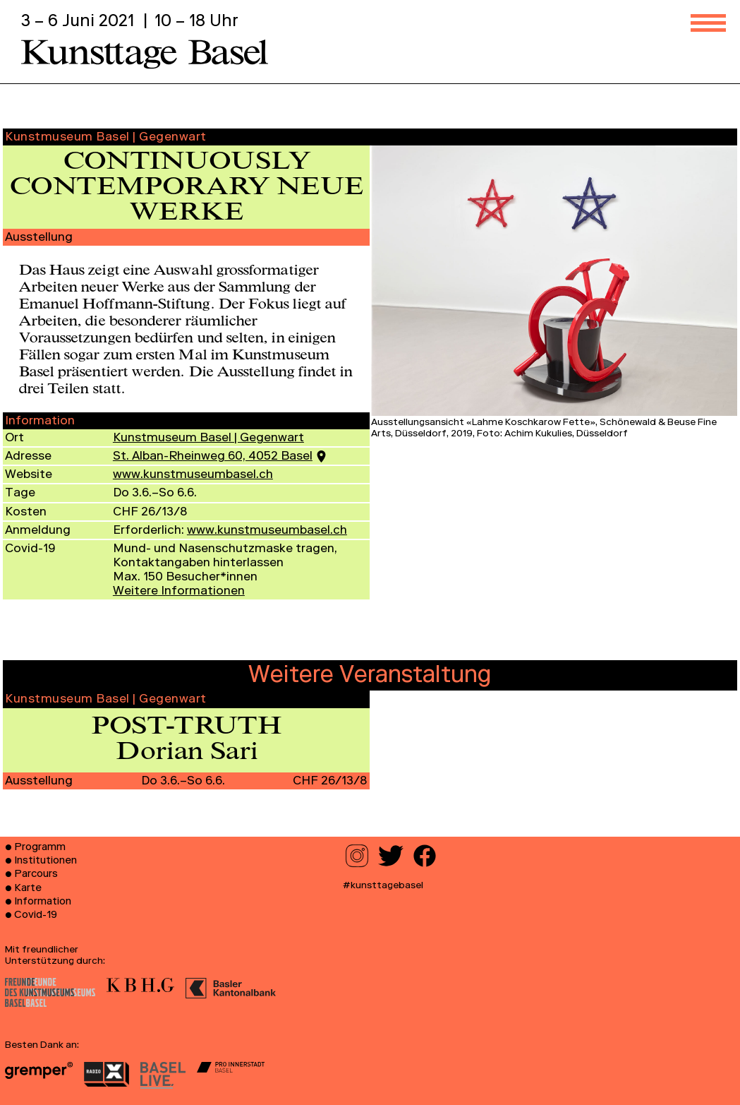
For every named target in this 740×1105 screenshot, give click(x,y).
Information (42, 902)
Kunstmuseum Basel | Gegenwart (208, 439)
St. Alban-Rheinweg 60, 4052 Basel (213, 457)
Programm (40, 848)
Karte (28, 889)
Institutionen (45, 861)
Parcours (36, 875)
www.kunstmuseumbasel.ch (193, 476)
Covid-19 (35, 916)
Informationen (179, 592)
